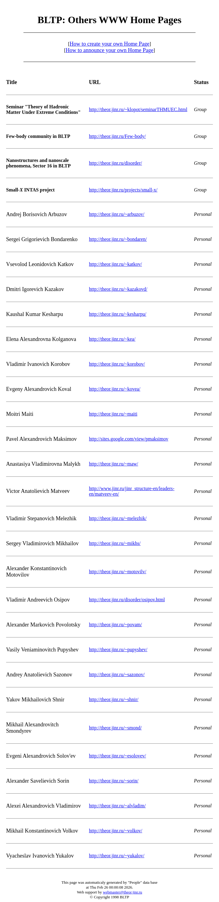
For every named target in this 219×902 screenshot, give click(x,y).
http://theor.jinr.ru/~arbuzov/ (116, 214)
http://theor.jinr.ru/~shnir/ (113, 699)
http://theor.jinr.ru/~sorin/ (113, 780)
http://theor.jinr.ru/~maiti (113, 413)
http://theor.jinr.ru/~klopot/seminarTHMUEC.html (138, 109)
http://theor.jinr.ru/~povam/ (115, 624)
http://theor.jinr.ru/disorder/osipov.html (127, 599)
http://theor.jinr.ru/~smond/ (115, 727)
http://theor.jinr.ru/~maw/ (113, 463)
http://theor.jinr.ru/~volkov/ (115, 830)
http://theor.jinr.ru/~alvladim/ (117, 805)
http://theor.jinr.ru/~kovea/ (114, 388)
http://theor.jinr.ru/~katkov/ (115, 264)
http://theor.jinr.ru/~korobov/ (117, 364)
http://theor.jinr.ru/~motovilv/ (117, 571)
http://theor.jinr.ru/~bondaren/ (118, 239)
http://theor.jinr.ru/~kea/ (112, 339)
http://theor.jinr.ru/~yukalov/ (116, 855)
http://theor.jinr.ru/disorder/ (115, 163)
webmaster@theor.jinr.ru (122, 892)
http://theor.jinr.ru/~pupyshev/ (118, 649)
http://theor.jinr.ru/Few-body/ (117, 136)
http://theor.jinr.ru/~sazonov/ (117, 674)
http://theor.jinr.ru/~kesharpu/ (117, 314)
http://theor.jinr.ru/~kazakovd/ (118, 289)
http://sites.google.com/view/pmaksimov (128, 438)
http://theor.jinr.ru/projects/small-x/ (123, 189)
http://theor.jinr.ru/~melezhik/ (118, 518)
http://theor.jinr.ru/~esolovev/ (117, 755)
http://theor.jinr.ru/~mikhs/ (115, 543)
